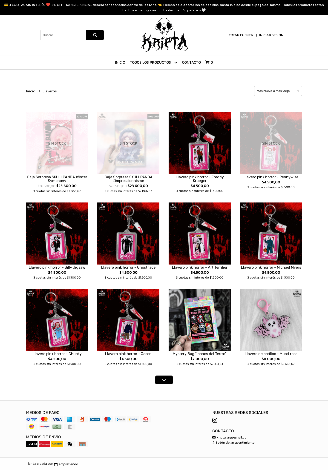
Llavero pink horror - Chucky (57, 354)
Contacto (191, 62)
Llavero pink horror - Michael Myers (271, 267)
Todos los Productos (153, 62)
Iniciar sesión (271, 34)
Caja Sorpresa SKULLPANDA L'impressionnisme (128, 179)
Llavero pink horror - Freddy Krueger (200, 179)
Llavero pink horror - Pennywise (271, 177)
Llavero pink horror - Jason (128, 354)
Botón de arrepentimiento (233, 442)
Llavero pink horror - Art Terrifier (199, 267)
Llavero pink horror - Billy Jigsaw (57, 267)
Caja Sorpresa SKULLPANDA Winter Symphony (57, 179)
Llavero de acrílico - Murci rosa (271, 354)
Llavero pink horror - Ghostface (128, 267)
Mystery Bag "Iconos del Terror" (200, 354)
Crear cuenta (241, 34)
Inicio (120, 62)
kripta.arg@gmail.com (230, 437)
